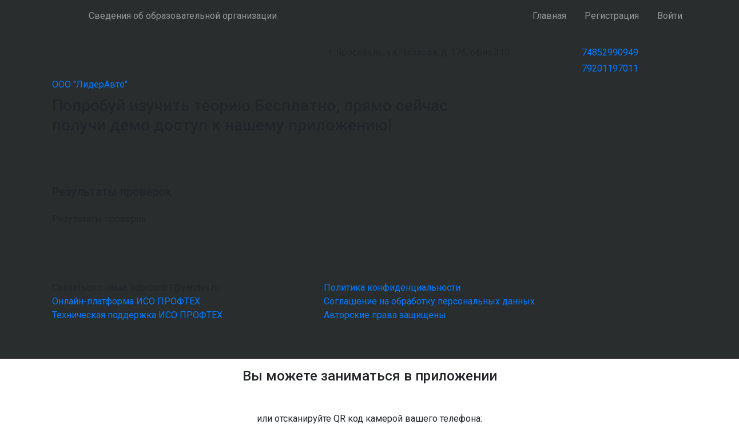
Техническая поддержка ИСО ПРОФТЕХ (137, 315)
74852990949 (610, 52)
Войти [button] (669, 15)
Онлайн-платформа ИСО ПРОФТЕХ (126, 301)
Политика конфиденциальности (392, 287)
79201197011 (610, 68)
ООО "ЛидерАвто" (90, 84)
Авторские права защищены (385, 315)
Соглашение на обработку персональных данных (429, 301)
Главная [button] (549, 15)
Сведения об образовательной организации (183, 15)
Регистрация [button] (612, 15)
